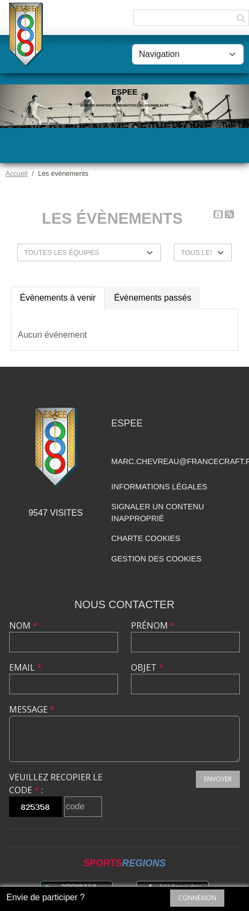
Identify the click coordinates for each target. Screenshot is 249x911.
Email (25, 667)
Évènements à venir (58, 297)
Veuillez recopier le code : (55, 783)
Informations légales (159, 486)
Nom (23, 625)
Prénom (153, 625)
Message (32, 709)
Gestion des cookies (156, 558)
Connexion (197, 897)
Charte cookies (145, 538)
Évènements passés (152, 297)
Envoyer (218, 779)
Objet (147, 667)
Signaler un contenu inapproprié (157, 512)
